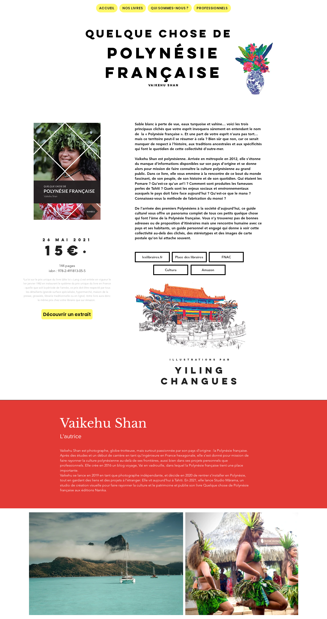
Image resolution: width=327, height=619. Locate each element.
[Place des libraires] (189, 257)
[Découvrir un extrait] (67, 314)
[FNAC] (226, 257)
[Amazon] (208, 270)
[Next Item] (290, 563)
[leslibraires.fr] (152, 257)
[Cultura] (170, 270)
